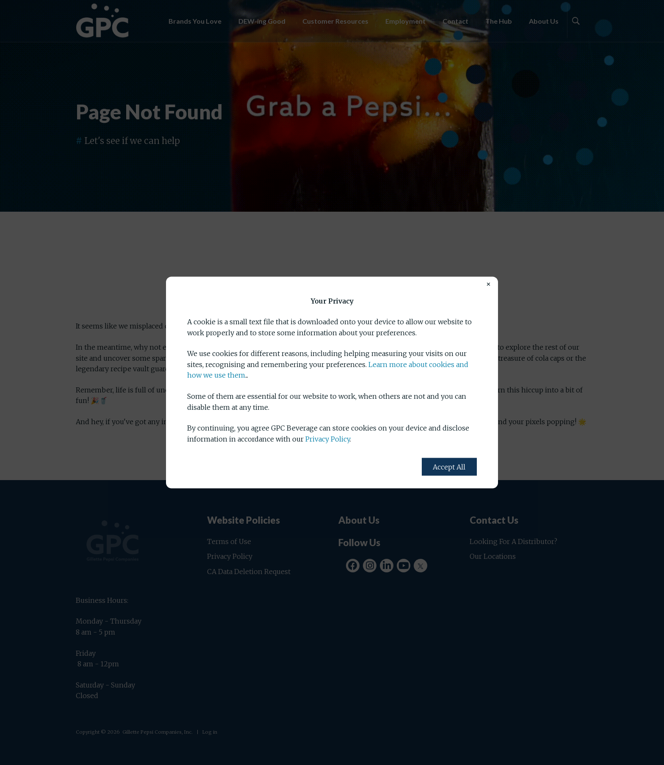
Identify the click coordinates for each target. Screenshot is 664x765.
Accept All (449, 467)
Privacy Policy (327, 438)
